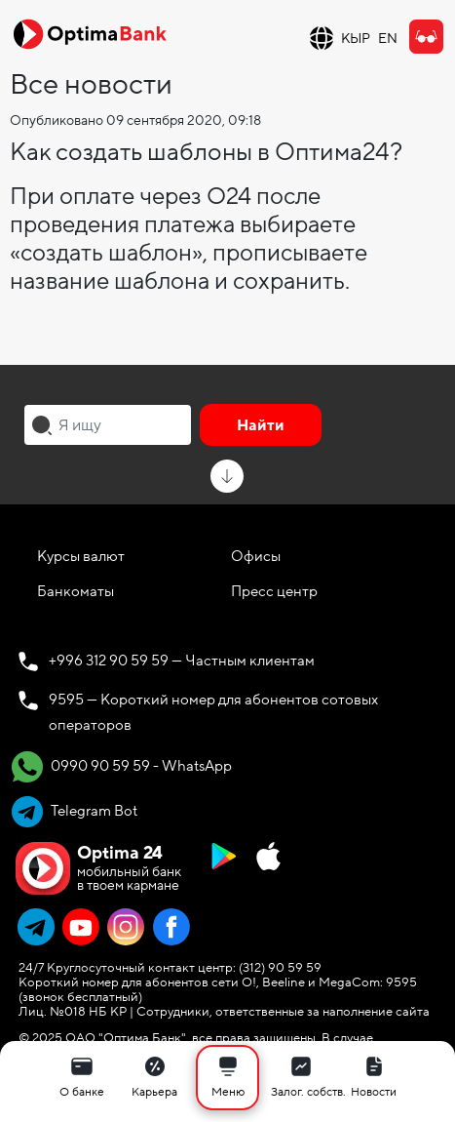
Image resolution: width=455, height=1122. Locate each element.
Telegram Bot (74, 811)
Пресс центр (274, 591)
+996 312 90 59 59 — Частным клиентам (182, 660)
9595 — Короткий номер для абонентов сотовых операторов (213, 712)
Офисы (256, 556)
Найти (260, 425)
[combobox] (107, 424)
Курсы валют (81, 556)
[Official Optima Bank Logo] (90, 33)
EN (388, 38)
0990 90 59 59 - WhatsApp (122, 766)
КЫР (355, 38)
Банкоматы (75, 591)
